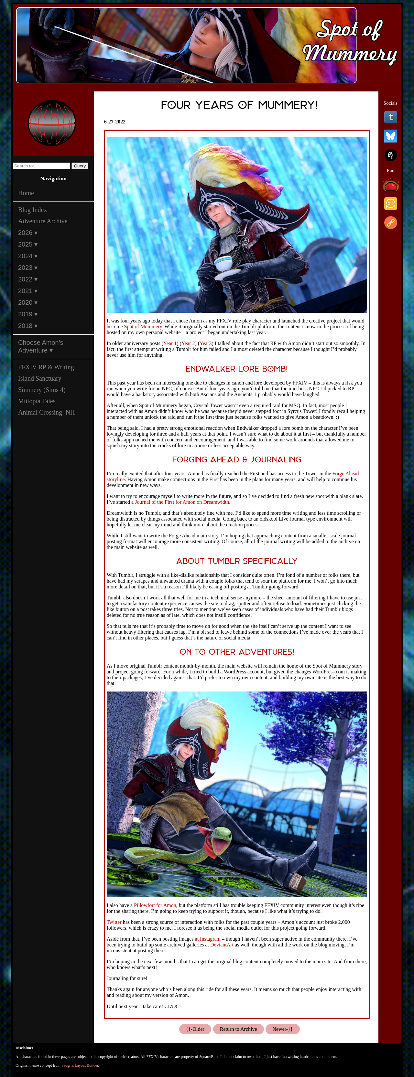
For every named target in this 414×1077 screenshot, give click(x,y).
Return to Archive (238, 1029)
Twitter (114, 922)
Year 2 (188, 343)
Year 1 (170, 343)
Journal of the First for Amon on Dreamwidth (182, 502)
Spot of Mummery (143, 326)
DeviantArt (222, 944)
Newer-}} (282, 1029)
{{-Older (195, 1029)
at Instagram (208, 939)
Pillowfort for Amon (155, 905)
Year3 (206, 343)
